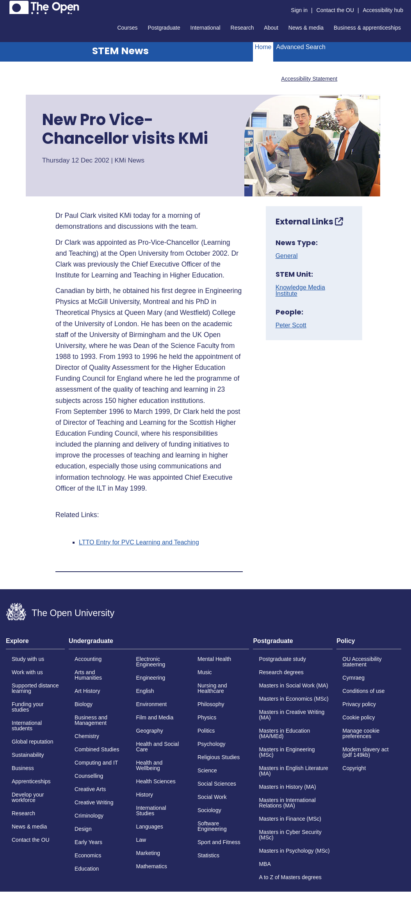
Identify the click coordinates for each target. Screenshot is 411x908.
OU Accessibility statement (361, 662)
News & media (306, 28)
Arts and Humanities (88, 675)
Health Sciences (156, 781)
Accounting (88, 659)
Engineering (150, 678)
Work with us (27, 672)
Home (263, 47)
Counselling (89, 776)
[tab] (35, 643)
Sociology (209, 810)
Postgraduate (164, 28)
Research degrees (281, 672)
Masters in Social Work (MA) (293, 685)
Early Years (88, 842)
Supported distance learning (35, 688)
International (205, 28)
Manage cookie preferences (360, 733)
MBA (264, 864)
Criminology (89, 816)
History (144, 794)
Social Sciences (216, 784)
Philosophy (210, 704)
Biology (84, 704)
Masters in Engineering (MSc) (287, 752)
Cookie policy (358, 717)
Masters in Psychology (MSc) (294, 851)
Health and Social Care (157, 747)
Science (207, 770)
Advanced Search (300, 47)
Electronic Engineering (150, 662)
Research (242, 28)
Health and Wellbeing (149, 765)
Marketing (148, 853)
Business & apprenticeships (367, 28)
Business (23, 768)
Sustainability (28, 755)
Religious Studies (218, 757)
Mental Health (214, 659)
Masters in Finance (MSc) (290, 819)
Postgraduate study (282, 659)
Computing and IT (96, 763)
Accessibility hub (383, 10)
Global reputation (32, 741)
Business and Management (91, 720)
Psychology (211, 744)
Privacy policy (359, 704)
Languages (149, 826)
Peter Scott (291, 325)
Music (204, 672)
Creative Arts (90, 789)
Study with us (28, 659)
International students (27, 725)
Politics (206, 731)
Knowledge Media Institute (300, 290)
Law (141, 840)
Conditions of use (363, 691)
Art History (87, 691)
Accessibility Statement (309, 79)
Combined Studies (97, 749)
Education (87, 869)
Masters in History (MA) (287, 787)
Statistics (208, 855)
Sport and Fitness (218, 842)
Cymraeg (353, 678)
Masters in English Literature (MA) (293, 771)
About (271, 28)
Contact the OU (335, 10)
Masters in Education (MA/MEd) (284, 733)
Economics (88, 855)
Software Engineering (212, 826)
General (287, 256)
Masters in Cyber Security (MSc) (290, 835)
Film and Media (155, 717)
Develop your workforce (28, 797)
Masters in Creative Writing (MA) (291, 715)
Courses (127, 28)
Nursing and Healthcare (212, 688)
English (145, 691)
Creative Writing (94, 802)
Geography (149, 731)
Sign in (299, 10)
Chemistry (87, 736)
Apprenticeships (31, 781)
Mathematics (151, 866)
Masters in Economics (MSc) (293, 699)
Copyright (354, 768)
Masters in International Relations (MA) (287, 803)
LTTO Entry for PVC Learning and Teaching (139, 542)
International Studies (151, 810)
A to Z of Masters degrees (290, 877)
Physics (206, 717)
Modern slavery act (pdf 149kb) (365, 752)
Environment (151, 704)
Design (83, 829)
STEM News (120, 51)
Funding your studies (28, 707)
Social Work (211, 797)
